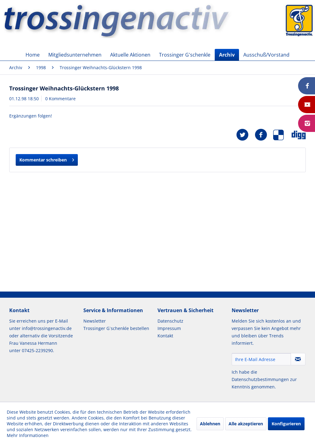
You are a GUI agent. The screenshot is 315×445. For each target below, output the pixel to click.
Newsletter (94, 321)
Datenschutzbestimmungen (260, 379)
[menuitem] (32, 55)
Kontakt (165, 336)
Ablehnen (210, 424)
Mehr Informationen (28, 435)
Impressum (169, 328)
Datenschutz (170, 321)
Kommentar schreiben (46, 159)
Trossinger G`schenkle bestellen (116, 328)
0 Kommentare (60, 98)
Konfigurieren (286, 424)
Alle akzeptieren (246, 424)
